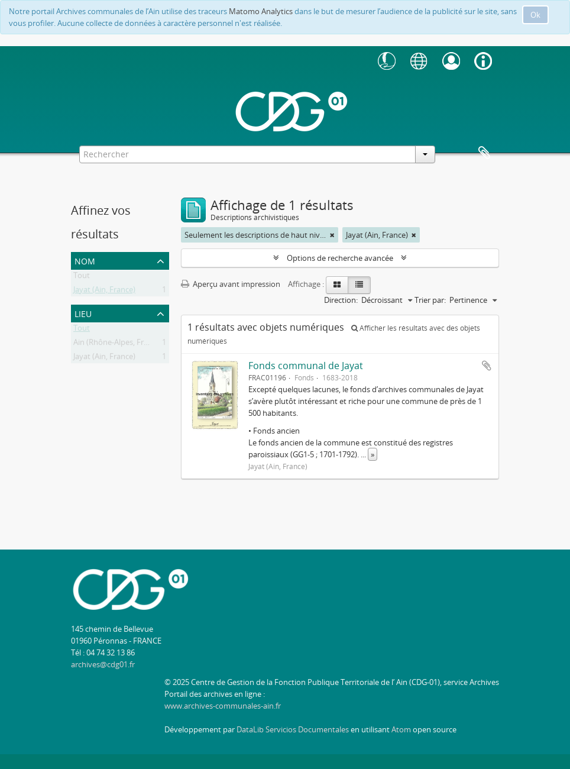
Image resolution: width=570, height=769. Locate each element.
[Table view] (359, 285)
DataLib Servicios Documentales (293, 729)
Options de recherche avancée (340, 258)
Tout (81, 277)
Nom (85, 260)
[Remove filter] (332, 235)
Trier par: (430, 300)
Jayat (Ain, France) (104, 291)
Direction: (341, 300)
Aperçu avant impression (230, 284)
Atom (401, 729)
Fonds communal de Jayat (305, 365)
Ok (535, 14)
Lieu (83, 313)
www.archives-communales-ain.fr (222, 705)
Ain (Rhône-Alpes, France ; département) (144, 344)
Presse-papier (484, 153)
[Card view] (337, 285)
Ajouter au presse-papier (487, 365)
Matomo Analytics (261, 11)
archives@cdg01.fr (103, 664)
